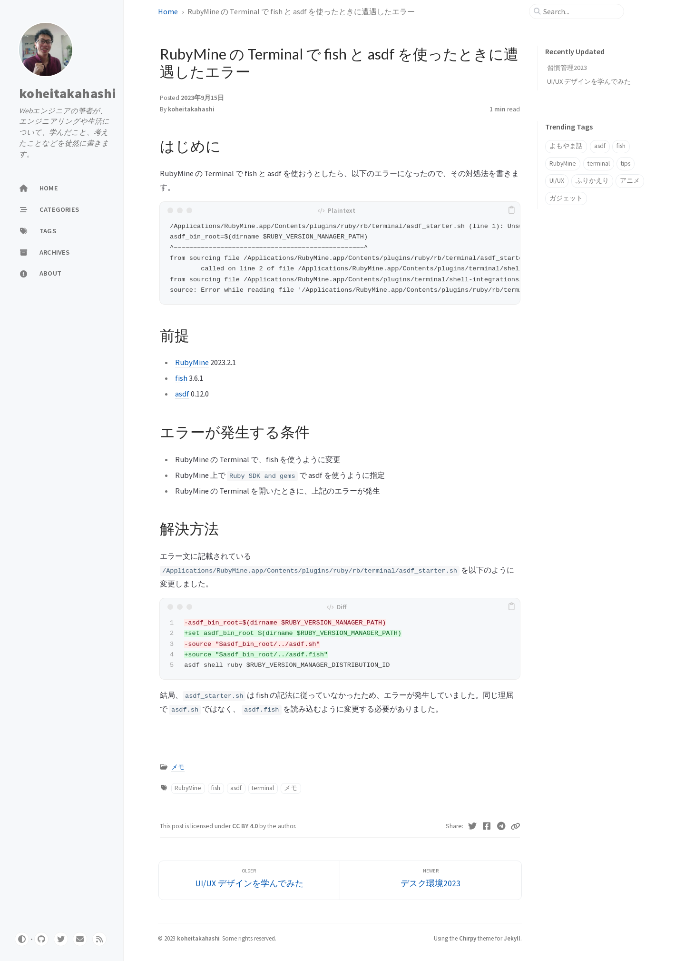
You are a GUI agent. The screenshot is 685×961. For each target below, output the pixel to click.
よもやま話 (566, 146)
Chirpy (467, 938)
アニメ (630, 181)
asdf (182, 393)
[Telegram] (501, 826)
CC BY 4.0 (245, 826)
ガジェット (566, 198)
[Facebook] (486, 826)
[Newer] (431, 880)
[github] (41, 939)
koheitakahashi (68, 93)
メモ (178, 767)
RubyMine (192, 362)
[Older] (249, 880)
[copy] (511, 210)
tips (625, 163)
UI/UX (556, 181)
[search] (580, 11)
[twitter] (61, 939)
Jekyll (512, 938)
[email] (80, 939)
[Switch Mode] (22, 939)
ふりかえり (592, 181)
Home (168, 11)
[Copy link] (515, 826)
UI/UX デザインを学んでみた (589, 81)
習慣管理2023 (567, 67)
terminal (263, 788)
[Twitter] (472, 826)
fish (181, 378)
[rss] (99, 939)
